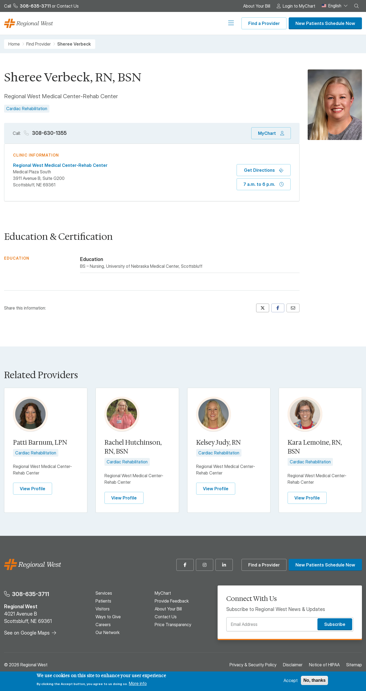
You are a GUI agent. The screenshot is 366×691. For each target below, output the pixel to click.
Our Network (221, 23)
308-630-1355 (49, 133)
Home (14, 44)
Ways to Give (171, 23)
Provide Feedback (172, 601)
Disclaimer (293, 664)
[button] (356, 6)
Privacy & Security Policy (253, 664)
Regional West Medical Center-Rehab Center (60, 165)
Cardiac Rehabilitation (26, 108)
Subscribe (334, 624)
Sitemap (354, 664)
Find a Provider (264, 23)
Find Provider (38, 44)
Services (103, 23)
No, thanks (314, 680)
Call (27, 6)
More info (138, 683)
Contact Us (68, 6)
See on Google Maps (27, 633)
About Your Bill (256, 6)
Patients (125, 23)
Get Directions (259, 170)
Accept (291, 680)
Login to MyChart (299, 6)
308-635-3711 (30, 594)
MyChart (267, 133)
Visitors (145, 23)
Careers (196, 23)
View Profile (32, 488)
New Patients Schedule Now (325, 23)
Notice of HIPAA (324, 664)
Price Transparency (173, 624)
